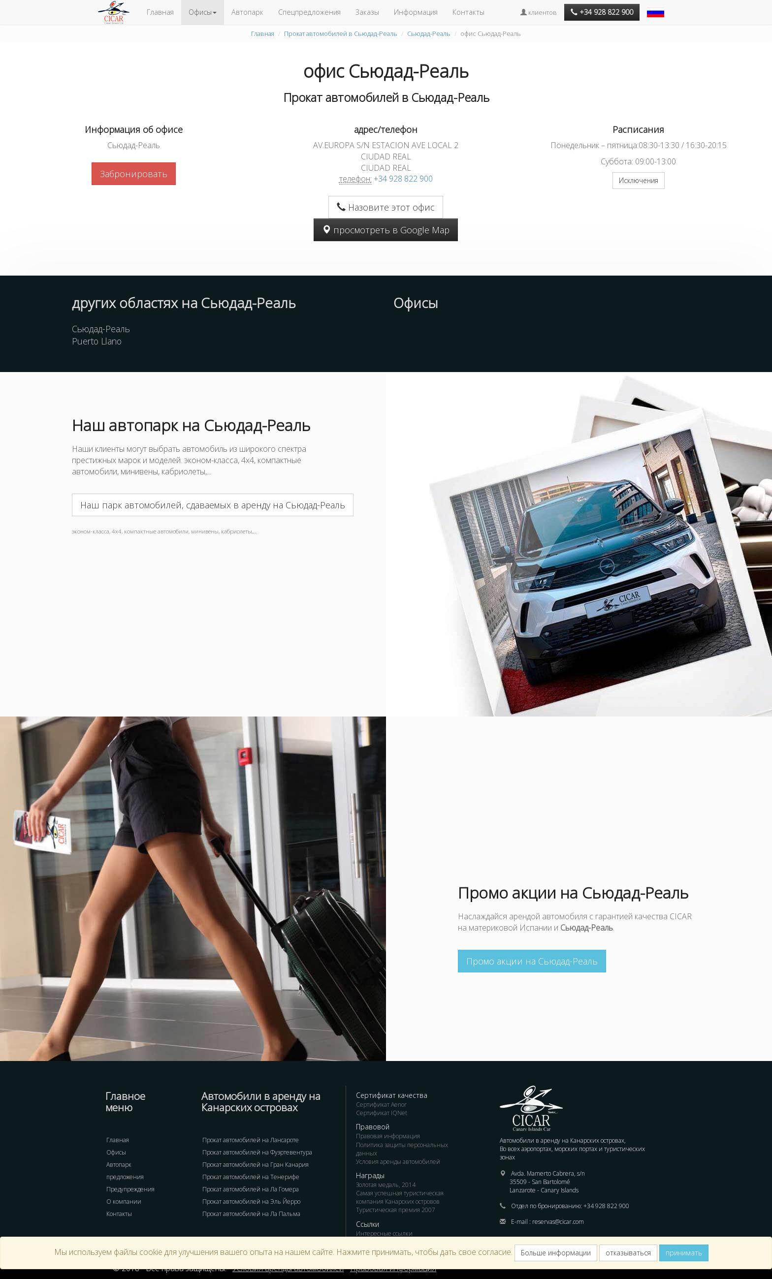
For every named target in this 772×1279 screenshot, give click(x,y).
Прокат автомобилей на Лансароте (250, 1140)
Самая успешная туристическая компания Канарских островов (400, 1197)
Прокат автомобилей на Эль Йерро (251, 1201)
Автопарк (247, 12)
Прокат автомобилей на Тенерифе (250, 1177)
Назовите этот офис (386, 207)
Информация (416, 12)
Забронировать (133, 174)
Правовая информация (388, 1136)
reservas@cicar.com (558, 1221)
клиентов (538, 12)
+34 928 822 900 (403, 178)
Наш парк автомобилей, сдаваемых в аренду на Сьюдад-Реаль (212, 505)
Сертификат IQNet (381, 1113)
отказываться (628, 1252)
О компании (123, 1201)
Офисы (116, 1152)
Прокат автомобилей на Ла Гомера (250, 1189)
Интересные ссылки (384, 1233)
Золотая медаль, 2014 (386, 1185)
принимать (684, 1252)
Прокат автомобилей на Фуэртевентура (257, 1152)
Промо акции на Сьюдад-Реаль (532, 961)
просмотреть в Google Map (386, 230)
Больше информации (556, 1252)
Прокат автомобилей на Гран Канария (255, 1164)
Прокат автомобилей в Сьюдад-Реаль (340, 33)
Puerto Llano (97, 341)
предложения (125, 1177)
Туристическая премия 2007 (395, 1210)
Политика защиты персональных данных (402, 1149)
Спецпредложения (309, 12)
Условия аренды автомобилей (398, 1161)
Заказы (367, 12)
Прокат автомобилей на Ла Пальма (251, 1214)
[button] (657, 7)
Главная (160, 12)
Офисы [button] (203, 12)
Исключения (638, 180)
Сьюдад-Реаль (428, 33)
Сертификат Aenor (381, 1104)
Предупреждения (130, 1189)
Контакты (468, 12)
